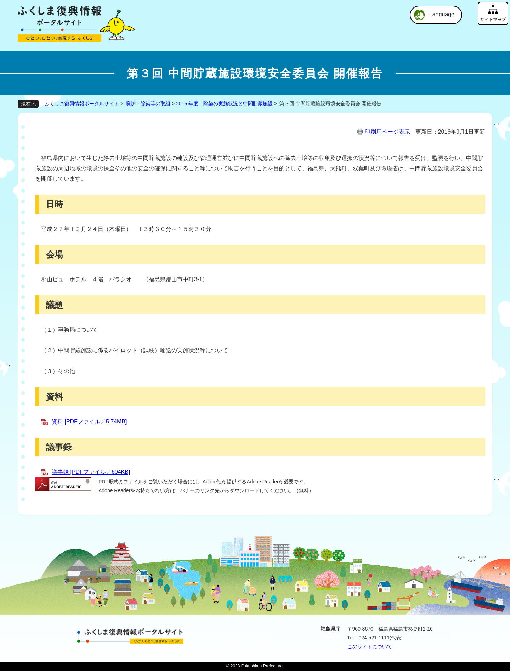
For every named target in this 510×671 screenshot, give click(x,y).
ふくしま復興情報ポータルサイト (82, 103)
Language (441, 14)
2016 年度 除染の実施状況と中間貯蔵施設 (224, 103)
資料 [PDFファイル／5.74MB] (89, 421)
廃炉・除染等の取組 (148, 103)
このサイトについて (369, 646)
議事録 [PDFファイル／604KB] (91, 472)
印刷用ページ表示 (387, 132)
